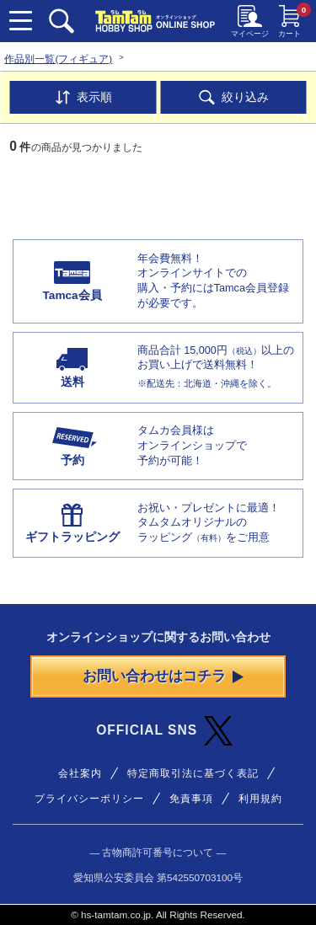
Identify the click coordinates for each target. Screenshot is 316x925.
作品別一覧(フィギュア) (58, 58)
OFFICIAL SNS (164, 731)
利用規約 (260, 798)
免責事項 (191, 798)
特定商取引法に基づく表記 (193, 772)
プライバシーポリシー (89, 798)
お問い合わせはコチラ (163, 676)
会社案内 (80, 772)
